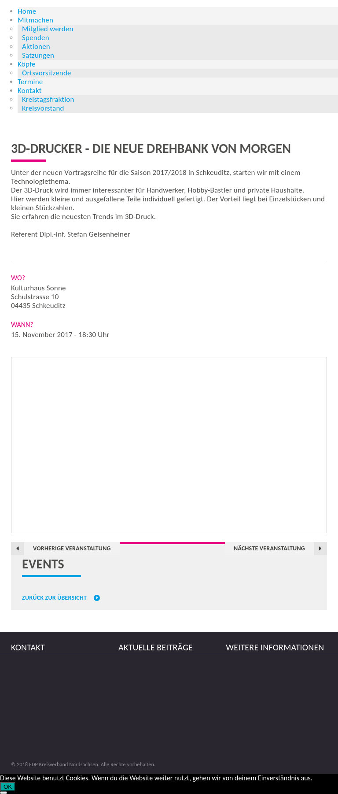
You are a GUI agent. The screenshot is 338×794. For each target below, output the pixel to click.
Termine (30, 81)
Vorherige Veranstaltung (72, 548)
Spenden (35, 37)
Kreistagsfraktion (48, 99)
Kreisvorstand (43, 108)
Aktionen (36, 46)
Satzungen (38, 55)
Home (27, 11)
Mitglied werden (47, 28)
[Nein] (3, 792)
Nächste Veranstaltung (269, 548)
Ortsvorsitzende (46, 73)
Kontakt (30, 90)
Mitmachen (35, 20)
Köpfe (27, 64)
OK (8, 786)
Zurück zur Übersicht (54, 598)
